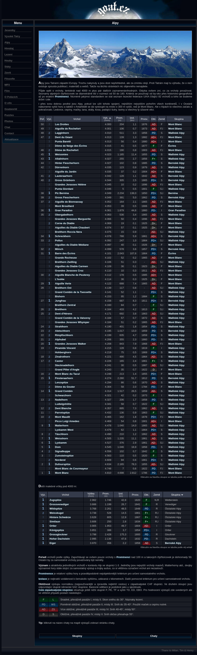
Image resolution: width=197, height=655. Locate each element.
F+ (153, 158)
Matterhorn (61, 425)
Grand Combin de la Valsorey (72, 317)
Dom (58, 447)
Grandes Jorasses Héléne (70, 184)
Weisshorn (61, 438)
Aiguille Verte (63, 283)
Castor (59, 360)
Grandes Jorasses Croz (69, 270)
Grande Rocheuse (66, 257)
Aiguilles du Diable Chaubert (72, 227)
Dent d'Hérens (63, 313)
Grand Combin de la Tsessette (73, 292)
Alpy (7, 42)
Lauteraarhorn (63, 175)
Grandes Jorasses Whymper (72, 322)
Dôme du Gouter (65, 386)
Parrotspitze (62, 412)
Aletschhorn (62, 330)
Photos (8, 121)
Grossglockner (59, 534)
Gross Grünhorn (65, 180)
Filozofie (9, 78)
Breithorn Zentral (65, 305)
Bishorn (60, 296)
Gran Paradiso (64, 210)
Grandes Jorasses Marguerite (73, 218)
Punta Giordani (64, 188)
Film (7, 90)
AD (153, 124)
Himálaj (8, 48)
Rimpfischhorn (64, 335)
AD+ (153, 137)
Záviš (7, 72)
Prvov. (144, 119)
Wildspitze (56, 508)
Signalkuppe (62, 451)
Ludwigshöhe (63, 404)
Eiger (53, 543)
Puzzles (9, 115)
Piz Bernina (62, 193)
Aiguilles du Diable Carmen (71, 266)
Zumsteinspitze (64, 455)
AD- (153, 231)
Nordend (60, 459)
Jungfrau (60, 300)
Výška (91, 494)
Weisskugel (57, 512)
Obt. (153, 119)
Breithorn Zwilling (66, 262)
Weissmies (61, 154)
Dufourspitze (63, 464)
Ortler (53, 525)
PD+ (153, 180)
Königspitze (57, 530)
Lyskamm (61, 442)
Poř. (42, 119)
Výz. (49, 119)
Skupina (179, 119)
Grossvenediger (59, 504)
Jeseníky (9, 30)
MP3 (7, 84)
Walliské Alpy (176, 132)
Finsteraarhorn (64, 378)
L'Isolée (59, 279)
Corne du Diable (65, 223)
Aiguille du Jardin (65, 171)
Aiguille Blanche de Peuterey (72, 274)
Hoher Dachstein (60, 538)
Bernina (173, 193)
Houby (8, 60)
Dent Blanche (63, 408)
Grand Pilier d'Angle (67, 369)
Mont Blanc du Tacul (67, 373)
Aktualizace (11, 139)
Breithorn (61, 309)
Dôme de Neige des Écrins (71, 145)
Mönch (59, 249)
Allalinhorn (61, 158)
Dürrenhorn (62, 167)
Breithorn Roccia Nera (68, 231)
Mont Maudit (62, 416)
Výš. (107, 118)
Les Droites (62, 124)
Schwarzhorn (63, 395)
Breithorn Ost (63, 287)
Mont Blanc (175, 124)
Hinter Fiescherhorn (67, 163)
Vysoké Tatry (12, 36)
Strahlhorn (61, 326)
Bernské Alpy (176, 163)
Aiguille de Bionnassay (69, 201)
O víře (8, 103)
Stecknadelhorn (64, 365)
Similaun (55, 521)
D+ (153, 223)
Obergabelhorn (64, 214)
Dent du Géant (64, 137)
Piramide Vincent (65, 348)
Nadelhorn (61, 399)
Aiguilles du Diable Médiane (72, 244)
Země (161, 119)
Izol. (132, 118)
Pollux (59, 240)
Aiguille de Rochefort (68, 128)
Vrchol (76, 119)
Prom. (119, 118)
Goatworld (10, 109)
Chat (7, 127)
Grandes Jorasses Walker (70, 343)
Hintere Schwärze (60, 517)
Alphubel (60, 339)
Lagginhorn (62, 132)
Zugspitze (56, 500)
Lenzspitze (61, 382)
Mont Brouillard (64, 206)
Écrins (172, 145)
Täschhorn (61, 434)
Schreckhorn (63, 236)
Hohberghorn (63, 352)
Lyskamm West (64, 429)
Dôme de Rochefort (67, 150)
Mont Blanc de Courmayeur (71, 468)
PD (153, 132)
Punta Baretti (63, 141)
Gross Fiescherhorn (67, 197)
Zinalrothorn (62, 356)
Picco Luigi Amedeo (67, 421)
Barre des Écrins (65, 253)
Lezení (8, 54)
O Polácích (11, 96)
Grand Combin (64, 391)
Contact (9, 133)
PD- (153, 210)
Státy (7, 66)
